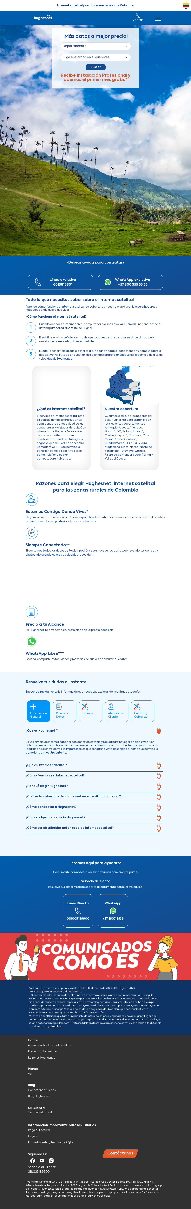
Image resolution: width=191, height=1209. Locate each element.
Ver (30, 1074)
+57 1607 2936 (113, 918)
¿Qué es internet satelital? (46, 765)
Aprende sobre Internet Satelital (49, 1045)
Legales (33, 1136)
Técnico (87, 713)
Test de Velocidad (40, 1112)
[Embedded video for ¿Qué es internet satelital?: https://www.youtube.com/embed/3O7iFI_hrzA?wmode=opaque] (61, 385)
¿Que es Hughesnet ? (42, 730)
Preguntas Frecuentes (43, 1051)
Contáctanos (120, 1153)
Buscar (96, 67)
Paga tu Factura (39, 1130)
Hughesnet (43, 18)
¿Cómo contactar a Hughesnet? (51, 807)
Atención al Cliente (115, 715)
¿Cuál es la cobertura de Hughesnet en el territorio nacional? (73, 796)
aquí (151, 1002)
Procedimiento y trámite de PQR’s (50, 1142)
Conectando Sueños (42, 1090)
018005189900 (78, 918)
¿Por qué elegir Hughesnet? (47, 786)
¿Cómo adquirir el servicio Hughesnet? (55, 817)
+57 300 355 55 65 (133, 284)
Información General (38, 715)
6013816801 (62, 284)
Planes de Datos (62, 715)
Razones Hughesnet (41, 1057)
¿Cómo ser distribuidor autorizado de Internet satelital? (70, 828)
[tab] (94, 732)
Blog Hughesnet (38, 1096)
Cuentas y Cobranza (141, 715)
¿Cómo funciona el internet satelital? (55, 775)
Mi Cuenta (36, 1108)
